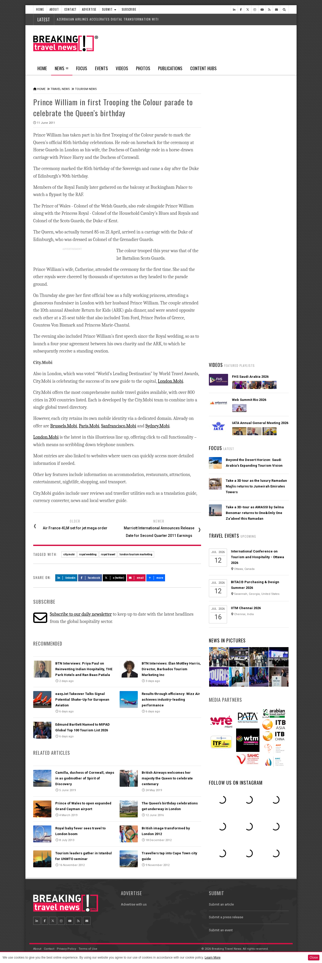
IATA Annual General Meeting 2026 (260, 423)
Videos (122, 68)
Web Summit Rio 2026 (249, 400)
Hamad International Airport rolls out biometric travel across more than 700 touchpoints (257, 215)
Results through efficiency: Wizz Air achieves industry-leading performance (171, 699)
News (61, 70)
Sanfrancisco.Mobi (118, 426)
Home (40, 9)
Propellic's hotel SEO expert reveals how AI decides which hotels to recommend (255, 276)
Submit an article (221, 904)
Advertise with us (134, 904)
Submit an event (221, 930)
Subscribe (129, 9)
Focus (81, 68)
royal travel (108, 554)
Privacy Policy (66, 949)
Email (136, 578)
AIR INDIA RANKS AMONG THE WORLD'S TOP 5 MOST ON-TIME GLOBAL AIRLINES (251, 307)
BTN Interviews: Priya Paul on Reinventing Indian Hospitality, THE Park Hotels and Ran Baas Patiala (83, 669)
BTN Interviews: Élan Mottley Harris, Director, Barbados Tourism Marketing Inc (171, 669)
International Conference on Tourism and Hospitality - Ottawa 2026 (257, 557)
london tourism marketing (136, 554)
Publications (170, 68)
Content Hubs (203, 68)
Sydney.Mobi (158, 426)
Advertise (89, 9)
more (155, 578)
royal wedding (88, 554)
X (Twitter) (114, 578)
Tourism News (86, 89)
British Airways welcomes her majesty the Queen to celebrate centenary (167, 778)
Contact (70, 9)
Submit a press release (226, 917)
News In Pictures (227, 640)
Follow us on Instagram (236, 782)
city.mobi (69, 554)
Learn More (213, 957)
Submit (109, 9)
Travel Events (224, 535)
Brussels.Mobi (63, 426)
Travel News (60, 89)
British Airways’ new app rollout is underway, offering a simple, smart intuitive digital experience (254, 338)
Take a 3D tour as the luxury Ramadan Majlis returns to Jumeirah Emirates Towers (256, 486)
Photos (143, 68)
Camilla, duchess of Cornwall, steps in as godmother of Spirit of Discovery (84, 778)
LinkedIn (66, 578)
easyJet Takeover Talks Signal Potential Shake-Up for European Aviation (82, 699)
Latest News (229, 196)
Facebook (90, 578)
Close (314, 957)
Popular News (269, 196)
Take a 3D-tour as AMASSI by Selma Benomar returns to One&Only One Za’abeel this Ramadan (255, 512)
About (54, 9)
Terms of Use (88, 949)
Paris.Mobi (89, 426)
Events (101, 68)
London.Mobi (170, 381)
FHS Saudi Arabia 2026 (250, 377)
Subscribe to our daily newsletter (81, 614)
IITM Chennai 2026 (246, 608)
